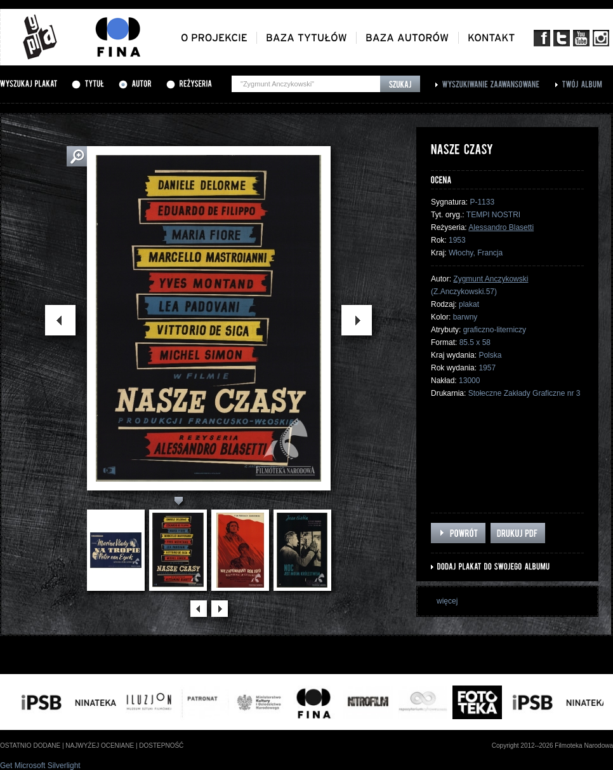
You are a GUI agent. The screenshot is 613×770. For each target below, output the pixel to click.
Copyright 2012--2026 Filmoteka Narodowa (552, 745)
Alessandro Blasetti (501, 227)
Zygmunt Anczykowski (490, 278)
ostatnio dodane (30, 745)
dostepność (161, 745)
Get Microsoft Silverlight (40, 765)
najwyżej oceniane (99, 745)
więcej (447, 601)
